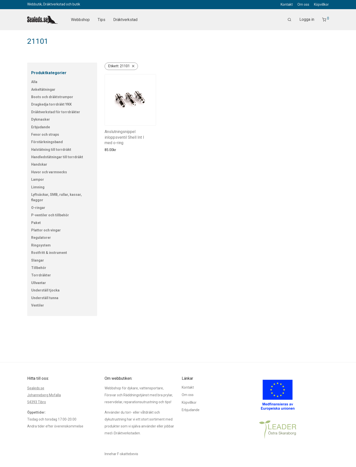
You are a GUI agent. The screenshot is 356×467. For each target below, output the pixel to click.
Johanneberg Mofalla (44, 395)
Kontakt (287, 4)
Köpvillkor (321, 4)
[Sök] (289, 20)
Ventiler (37, 305)
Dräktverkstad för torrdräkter (55, 112)
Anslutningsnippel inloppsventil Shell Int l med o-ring (124, 137)
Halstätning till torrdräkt (51, 150)
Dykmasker (40, 119)
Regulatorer (41, 238)
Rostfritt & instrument (49, 253)
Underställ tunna (44, 298)
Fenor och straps (45, 134)
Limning (37, 187)
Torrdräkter (41, 275)
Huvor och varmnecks (49, 172)
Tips (101, 19)
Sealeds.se (35, 388)
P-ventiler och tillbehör (50, 215)
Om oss (303, 4)
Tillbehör (38, 268)
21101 (119, 66)
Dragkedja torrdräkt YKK (51, 104)
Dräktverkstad (125, 19)
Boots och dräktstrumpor (52, 97)
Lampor (37, 179)
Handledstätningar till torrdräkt (57, 157)
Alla (34, 82)
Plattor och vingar (46, 230)
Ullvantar (38, 283)
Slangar (37, 260)
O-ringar (38, 208)
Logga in (306, 19)
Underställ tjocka (45, 290)
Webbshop (80, 19)
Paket (36, 223)
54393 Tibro (36, 402)
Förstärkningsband (47, 142)
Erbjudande (40, 127)
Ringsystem (41, 245)
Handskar (39, 164)
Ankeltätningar (43, 89)
